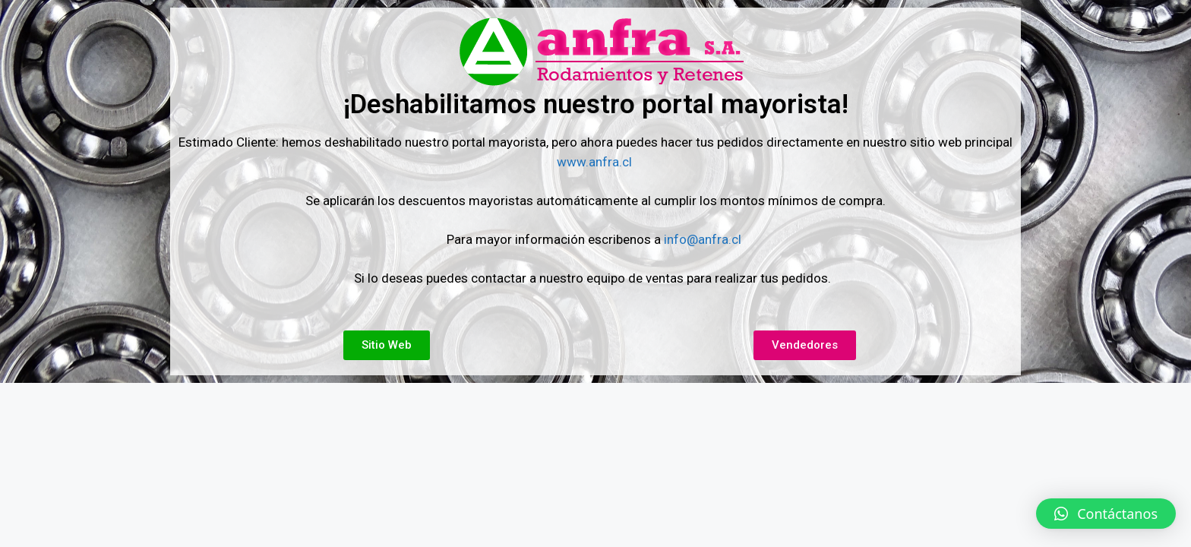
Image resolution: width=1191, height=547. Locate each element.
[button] (1106, 513)
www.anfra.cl (596, 161)
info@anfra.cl (702, 239)
